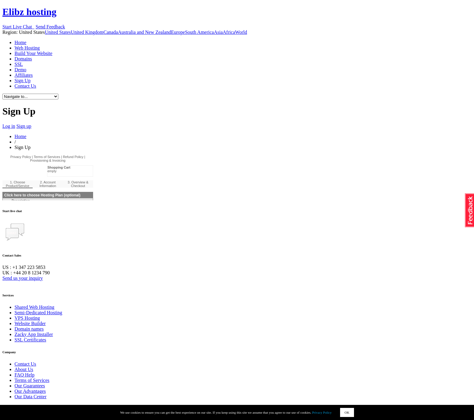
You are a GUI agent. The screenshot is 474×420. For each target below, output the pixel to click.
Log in (8, 126)
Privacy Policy (322, 412)
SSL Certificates (30, 339)
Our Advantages (30, 391)
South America (199, 32)
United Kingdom (87, 32)
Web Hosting (27, 47)
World (241, 32)
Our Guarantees (30, 385)
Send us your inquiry (22, 278)
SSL (19, 64)
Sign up (23, 126)
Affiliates (24, 75)
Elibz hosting (29, 11)
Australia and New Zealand (144, 32)
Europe (178, 32)
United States (58, 32)
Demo (20, 69)
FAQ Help (24, 374)
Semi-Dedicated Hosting (38, 312)
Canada (110, 32)
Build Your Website (33, 53)
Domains (23, 58)
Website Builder (30, 323)
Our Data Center (31, 396)
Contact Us (25, 86)
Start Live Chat (18, 26)
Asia (218, 32)
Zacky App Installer (34, 334)
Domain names (29, 328)
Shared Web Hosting (34, 307)
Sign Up (23, 80)
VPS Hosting (27, 318)
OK (347, 412)
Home (20, 42)
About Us (24, 369)
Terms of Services (32, 380)
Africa (229, 32)
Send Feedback (50, 26)
